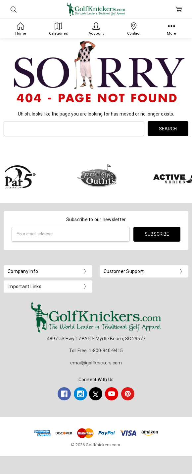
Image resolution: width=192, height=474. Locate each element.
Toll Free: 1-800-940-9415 (96, 350)
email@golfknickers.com (96, 362)
